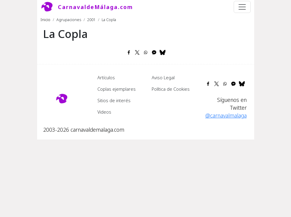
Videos (104, 112)
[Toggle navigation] (242, 7)
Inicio (45, 19)
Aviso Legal (163, 77)
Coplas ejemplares (116, 89)
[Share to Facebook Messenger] (154, 52)
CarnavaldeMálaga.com (95, 7)
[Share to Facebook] (129, 52)
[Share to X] (137, 52)
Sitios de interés (114, 100)
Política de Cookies (171, 89)
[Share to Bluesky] (163, 52)
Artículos (106, 77)
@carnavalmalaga (226, 115)
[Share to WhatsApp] (146, 52)
